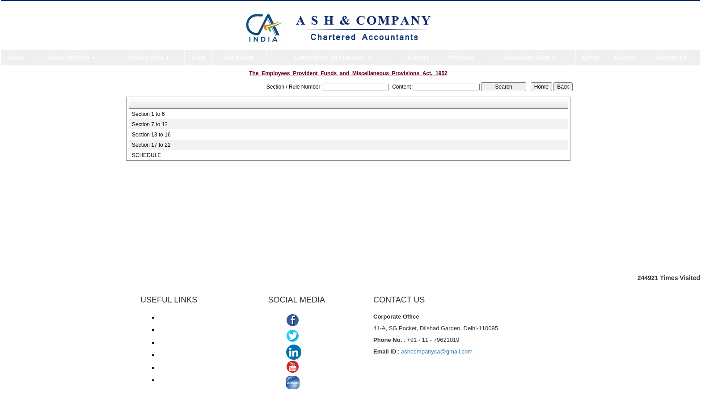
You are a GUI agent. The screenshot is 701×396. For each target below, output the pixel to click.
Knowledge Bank (529, 57)
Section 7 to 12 (150, 124)
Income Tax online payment (191, 330)
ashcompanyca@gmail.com (437, 351)
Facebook (317, 321)
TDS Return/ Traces (182, 380)
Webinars (461, 57)
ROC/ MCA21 (174, 355)
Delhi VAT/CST (176, 367)
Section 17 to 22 (151, 145)
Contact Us (671, 57)
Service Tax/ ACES (180, 342)
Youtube (315, 368)
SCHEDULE (146, 155)
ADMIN (313, 383)
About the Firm (72, 57)
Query (591, 57)
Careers (418, 57)
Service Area (148, 57)
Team (198, 57)
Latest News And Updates (333, 57)
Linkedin (317, 352)
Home (16, 57)
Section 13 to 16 (151, 135)
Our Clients (239, 57)
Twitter (312, 337)
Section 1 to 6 (148, 114)
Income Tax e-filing (180, 317)
